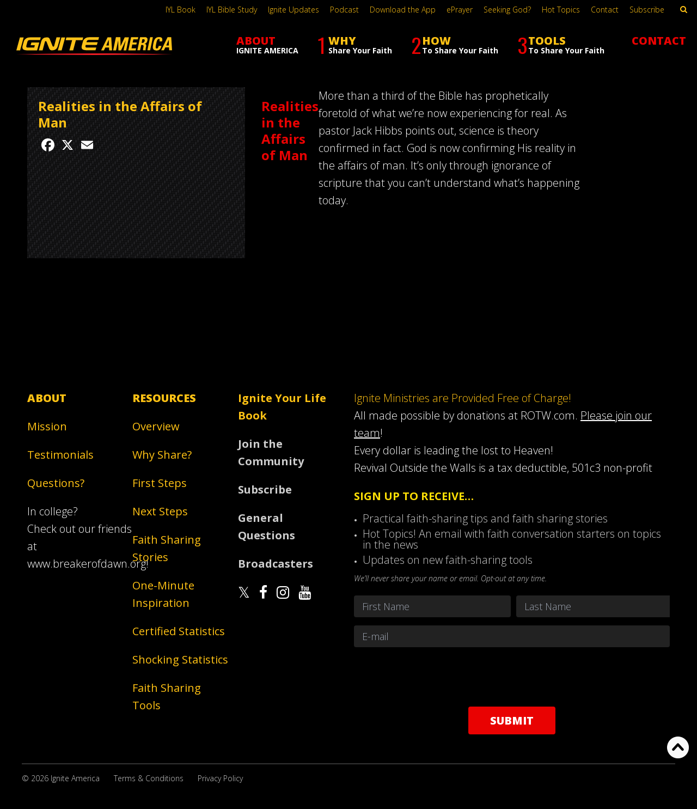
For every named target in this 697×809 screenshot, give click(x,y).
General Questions (266, 526)
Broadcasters (275, 563)
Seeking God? (507, 9)
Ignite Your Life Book (282, 407)
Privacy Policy (220, 778)
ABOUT (267, 44)
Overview (156, 426)
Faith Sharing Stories (166, 548)
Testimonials (60, 454)
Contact (605, 9)
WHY (354, 45)
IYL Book (180, 9)
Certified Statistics (178, 631)
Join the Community (271, 452)
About (46, 398)
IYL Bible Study (231, 9)
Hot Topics (561, 9)
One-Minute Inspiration (163, 594)
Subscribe (646, 9)
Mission (47, 426)
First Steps (159, 483)
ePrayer (460, 9)
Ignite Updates (293, 9)
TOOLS (560, 45)
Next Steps (160, 511)
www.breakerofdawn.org (86, 563)
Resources (164, 398)
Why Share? (162, 454)
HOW (454, 45)
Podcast (344, 9)
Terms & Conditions (149, 778)
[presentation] (512, 676)
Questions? (55, 483)
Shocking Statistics (180, 659)
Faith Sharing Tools (166, 696)
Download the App (403, 9)
